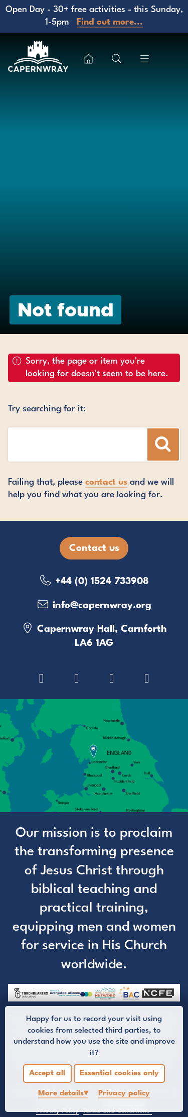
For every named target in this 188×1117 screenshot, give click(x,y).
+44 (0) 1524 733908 (94, 581)
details (61, 1093)
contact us (106, 482)
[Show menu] (144, 59)
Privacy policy (124, 1093)
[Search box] (74, 444)
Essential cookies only (119, 1073)
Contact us (94, 548)
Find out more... (110, 22)
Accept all (47, 1073)
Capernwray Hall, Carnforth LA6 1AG (94, 635)
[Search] (163, 444)
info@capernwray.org (94, 605)
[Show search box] (116, 59)
